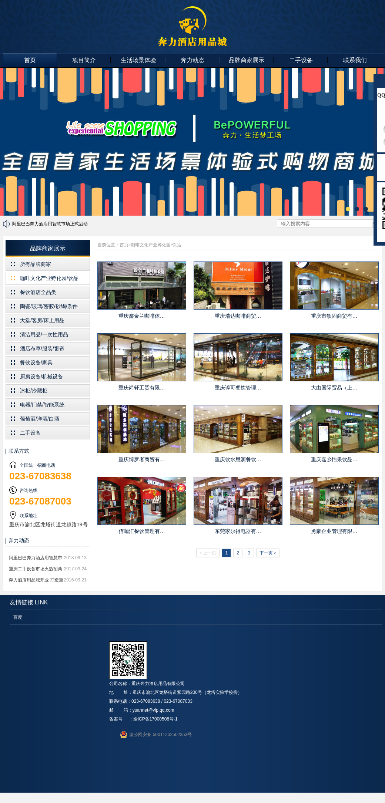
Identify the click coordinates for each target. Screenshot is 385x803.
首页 (30, 60)
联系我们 (355, 60)
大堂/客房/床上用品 (42, 320)
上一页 (208, 553)
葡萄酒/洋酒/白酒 (39, 419)
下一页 (268, 553)
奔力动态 (192, 60)
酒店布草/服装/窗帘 (42, 348)
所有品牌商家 (35, 264)
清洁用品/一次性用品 (44, 334)
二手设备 (301, 60)
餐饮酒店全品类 (38, 292)
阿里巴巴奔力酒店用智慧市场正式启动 (50, 223)
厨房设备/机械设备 (41, 376)
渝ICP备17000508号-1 (155, 719)
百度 (17, 617)
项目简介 (84, 60)
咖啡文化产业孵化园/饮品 (49, 278)
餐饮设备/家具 (36, 362)
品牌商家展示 (246, 60)
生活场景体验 (138, 60)
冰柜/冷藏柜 (33, 391)
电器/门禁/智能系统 (42, 405)
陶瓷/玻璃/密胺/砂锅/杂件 (49, 306)
